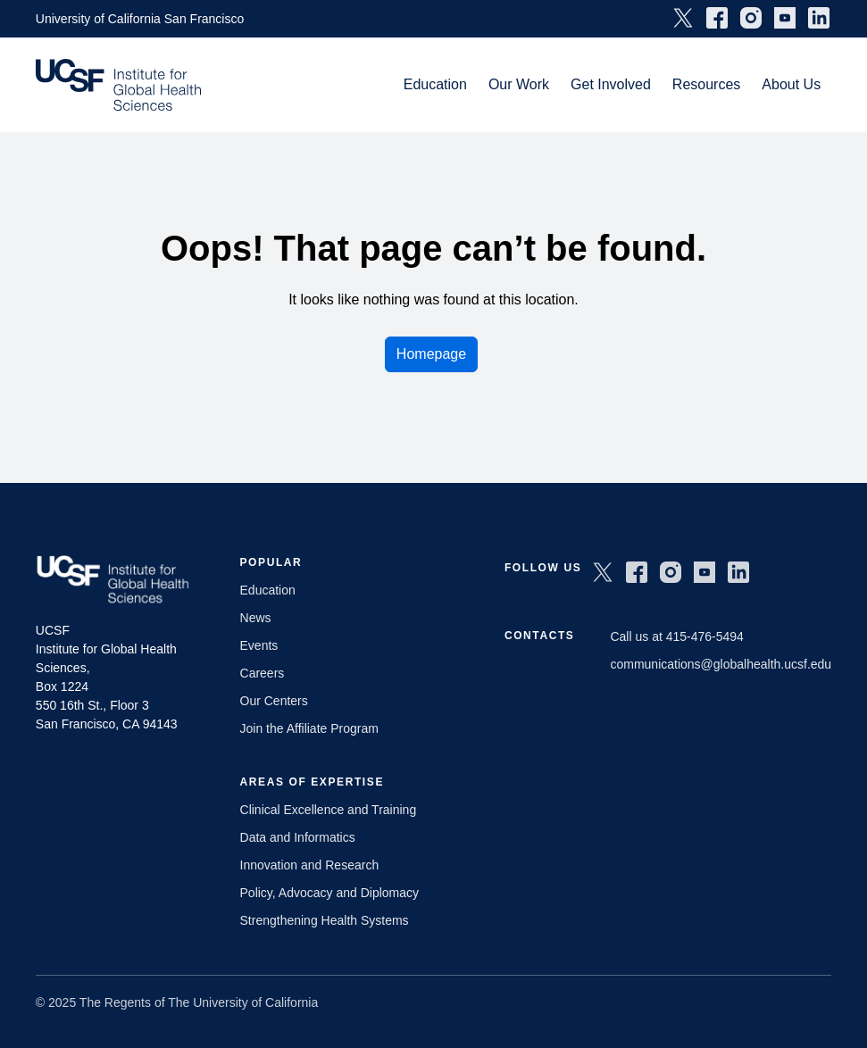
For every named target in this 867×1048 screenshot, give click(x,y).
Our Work (518, 84)
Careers (262, 673)
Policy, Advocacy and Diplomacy (330, 893)
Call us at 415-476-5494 (676, 636)
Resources (706, 84)
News (255, 618)
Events (259, 645)
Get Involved (611, 84)
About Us (791, 84)
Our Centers (274, 701)
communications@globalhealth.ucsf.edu (720, 664)
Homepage (431, 354)
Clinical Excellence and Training (328, 810)
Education (435, 84)
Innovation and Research (309, 865)
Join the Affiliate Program (309, 728)
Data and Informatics (297, 837)
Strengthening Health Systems (324, 920)
